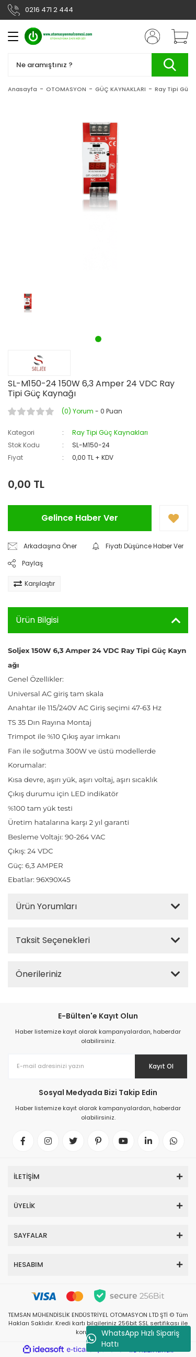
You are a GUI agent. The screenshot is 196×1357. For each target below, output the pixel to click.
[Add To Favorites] (173, 518)
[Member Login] (149, 36)
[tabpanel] (27, 308)
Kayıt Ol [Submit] (161, 1066)
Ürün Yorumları (46, 906)
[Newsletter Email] (98, 1066)
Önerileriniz (39, 974)
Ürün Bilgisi (37, 620)
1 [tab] (98, 339)
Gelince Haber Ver (79, 518)
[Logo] (58, 36)
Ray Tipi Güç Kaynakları (110, 432)
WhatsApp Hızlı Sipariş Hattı (132, 1338)
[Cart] (176, 36)
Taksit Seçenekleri (53, 940)
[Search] (98, 65)
